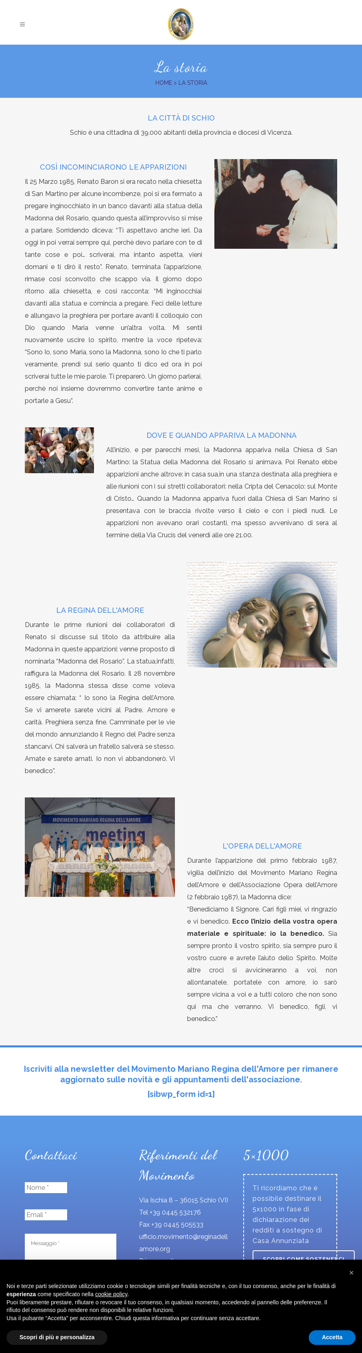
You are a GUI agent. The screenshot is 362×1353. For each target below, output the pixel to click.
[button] (351, 1272)
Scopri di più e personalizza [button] (57, 1337)
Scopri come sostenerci (304, 1259)
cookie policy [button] (111, 1294)
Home (163, 83)
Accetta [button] (332, 1337)
